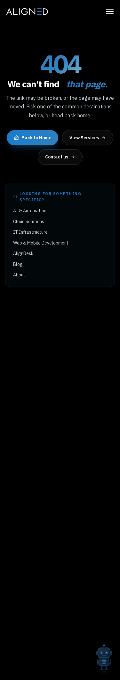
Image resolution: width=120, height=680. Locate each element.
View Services (87, 138)
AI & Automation (29, 211)
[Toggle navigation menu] (110, 11)
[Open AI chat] (104, 656)
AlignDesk (23, 253)
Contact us (60, 157)
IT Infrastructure (30, 232)
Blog (18, 264)
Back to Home (32, 138)
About (19, 275)
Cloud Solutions (28, 221)
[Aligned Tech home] (26, 11)
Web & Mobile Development (40, 243)
